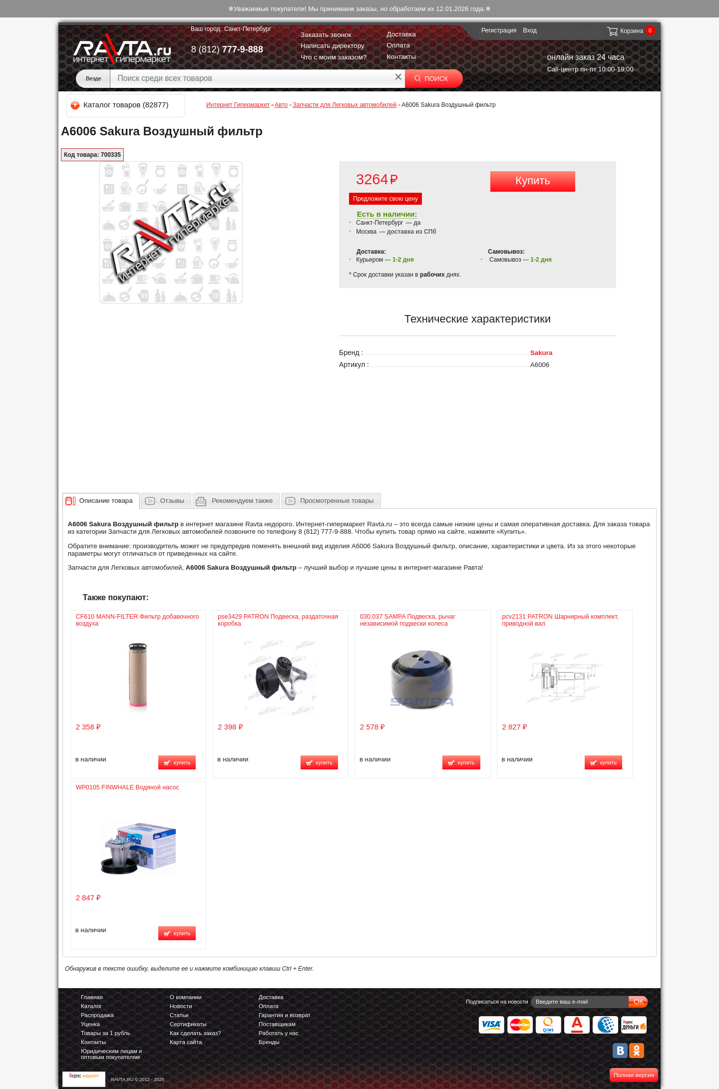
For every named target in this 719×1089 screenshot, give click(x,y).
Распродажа (97, 1015)
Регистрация (498, 30)
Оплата (398, 45)
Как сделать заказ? (195, 1033)
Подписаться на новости (497, 1002)
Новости (181, 1006)
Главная (92, 997)
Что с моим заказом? (334, 57)
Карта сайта (186, 1042)
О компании (186, 997)
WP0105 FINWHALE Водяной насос (127, 787)
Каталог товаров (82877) (120, 104)
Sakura (541, 353)
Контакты (401, 56)
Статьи (179, 1015)
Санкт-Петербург (247, 28)
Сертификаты (188, 1024)
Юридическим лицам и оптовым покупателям (111, 1054)
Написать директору (332, 45)
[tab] (101, 501)
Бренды (269, 1042)
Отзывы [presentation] (172, 500)
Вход (530, 30)
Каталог (91, 1006)
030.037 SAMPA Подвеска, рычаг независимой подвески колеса (407, 620)
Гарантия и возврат (285, 1015)
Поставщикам (277, 1024)
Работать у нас (279, 1033)
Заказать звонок (326, 34)
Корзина (624, 30)
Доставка (400, 34)
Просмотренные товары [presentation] (336, 500)
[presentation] (106, 500)
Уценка (90, 1024)
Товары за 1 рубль (105, 1033)
